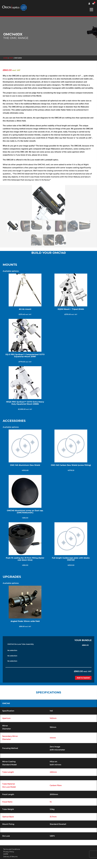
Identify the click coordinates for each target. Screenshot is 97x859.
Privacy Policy (8, 852)
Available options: (11, 271)
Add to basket (83, 678)
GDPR (5, 854)
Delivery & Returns (10, 857)
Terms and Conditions (11, 849)
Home (5, 58)
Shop (11, 58)
